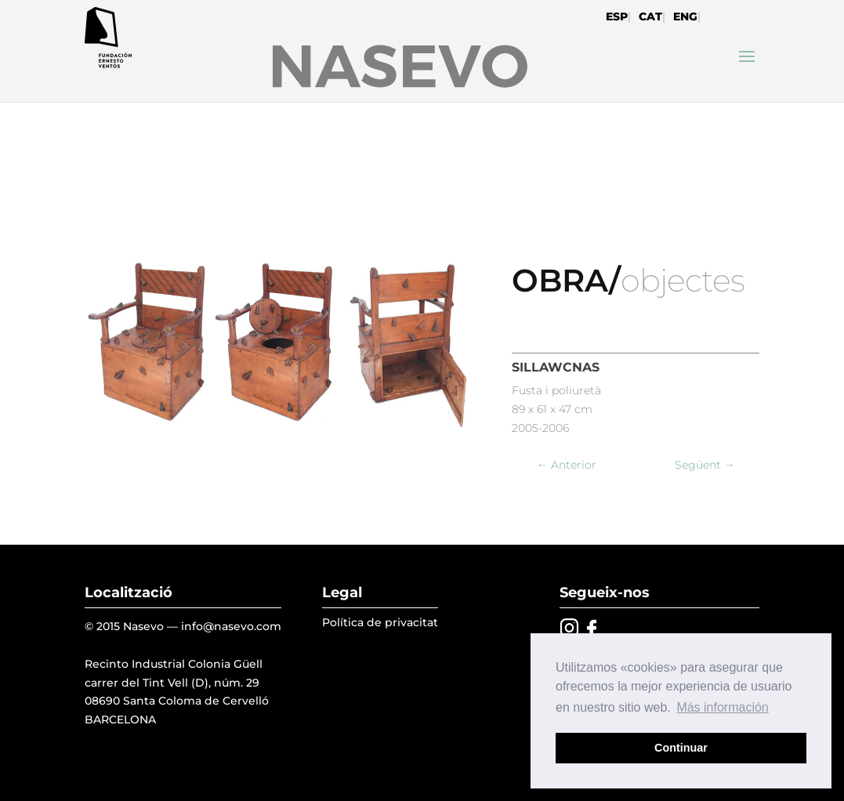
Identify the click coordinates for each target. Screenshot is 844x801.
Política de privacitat (380, 622)
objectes (682, 280)
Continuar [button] (681, 747)
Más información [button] (722, 707)
